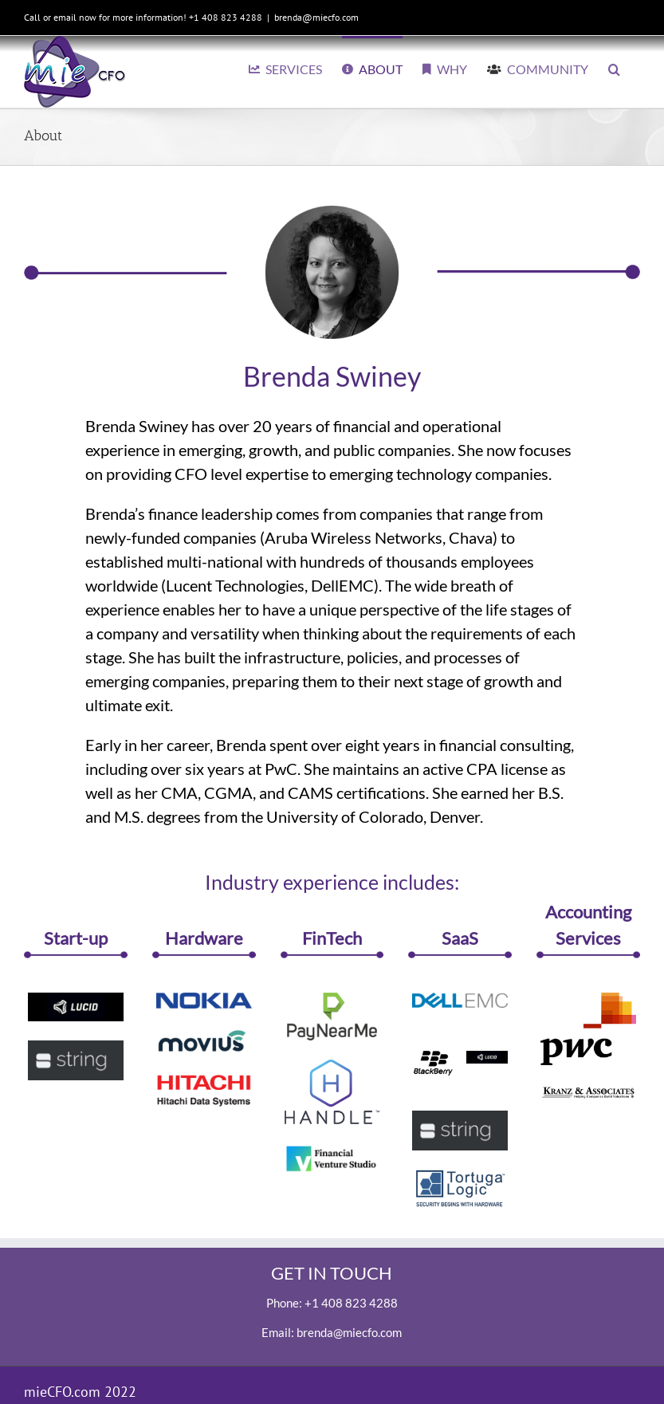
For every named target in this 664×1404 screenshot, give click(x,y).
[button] (614, 68)
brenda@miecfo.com (316, 17)
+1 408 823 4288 (351, 1303)
